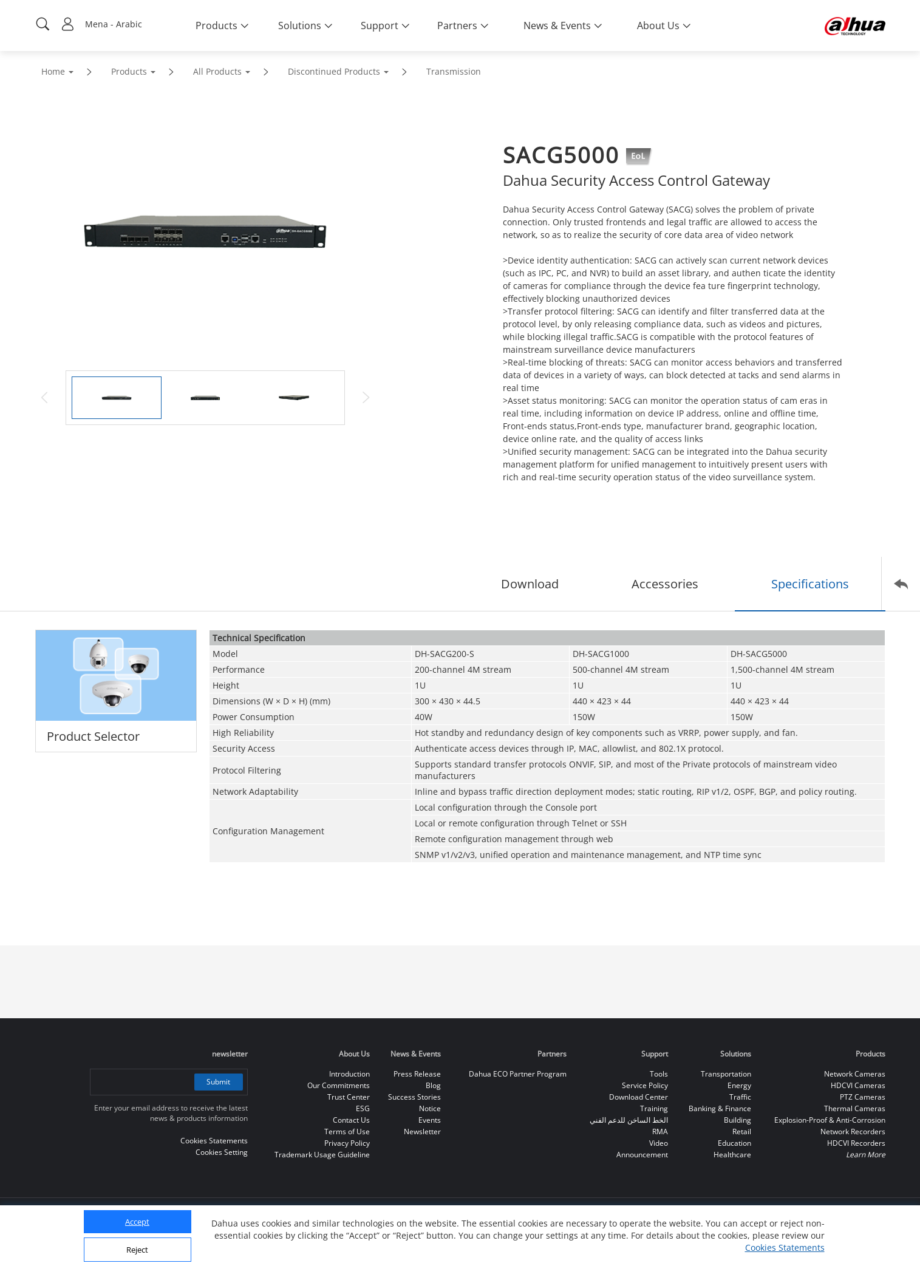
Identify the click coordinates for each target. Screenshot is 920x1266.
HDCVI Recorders (856, 1143)
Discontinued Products (334, 71)
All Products (217, 71)
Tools (659, 1074)
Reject (137, 1249)
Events (429, 1120)
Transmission (453, 71)
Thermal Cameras (854, 1108)
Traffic (740, 1097)
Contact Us (351, 1120)
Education (734, 1143)
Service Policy (645, 1085)
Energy (739, 1085)
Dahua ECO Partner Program (518, 1074)
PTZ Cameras (862, 1097)
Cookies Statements (785, 1247)
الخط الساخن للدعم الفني (629, 1120)
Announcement (642, 1154)
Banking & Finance (720, 1108)
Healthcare (732, 1154)
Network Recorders (852, 1131)
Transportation (726, 1074)
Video (658, 1143)
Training (654, 1108)
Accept (137, 1221)
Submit (218, 1082)
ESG (363, 1108)
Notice (430, 1108)
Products (129, 71)
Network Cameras (854, 1074)
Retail (741, 1131)
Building (737, 1120)
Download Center (638, 1097)
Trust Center (348, 1097)
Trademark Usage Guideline (322, 1154)
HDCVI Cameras (858, 1085)
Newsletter (422, 1131)
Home (53, 71)
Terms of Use (347, 1131)
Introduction (349, 1074)
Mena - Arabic (113, 24)
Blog (433, 1085)
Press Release (417, 1074)
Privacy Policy (347, 1143)
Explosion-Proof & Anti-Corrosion (829, 1120)
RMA (660, 1131)
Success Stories (414, 1097)
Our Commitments (338, 1085)
